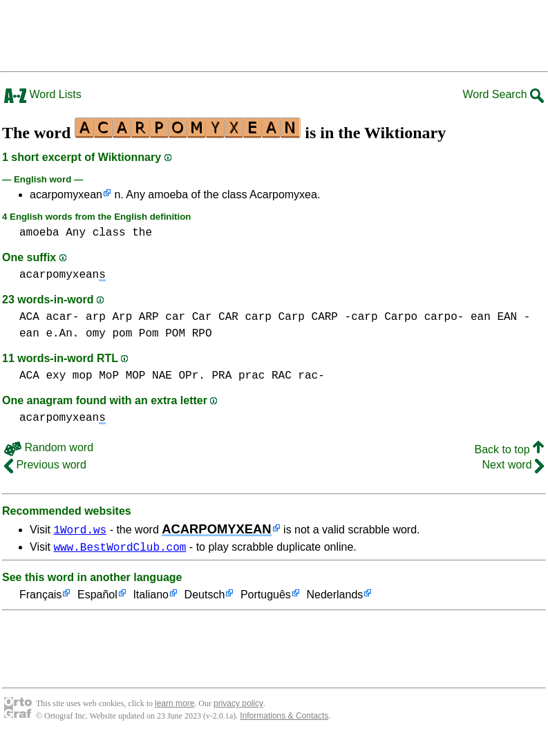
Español (97, 597)
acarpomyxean (66, 194)
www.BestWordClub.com (119, 548)
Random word (48, 447)
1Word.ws (79, 529)
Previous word (45, 465)
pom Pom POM (148, 333)
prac (251, 375)
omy (96, 333)
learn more (174, 705)
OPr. (191, 375)
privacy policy (238, 705)
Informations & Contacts (284, 718)
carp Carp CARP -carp (311, 317)
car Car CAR (201, 317)
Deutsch (205, 597)
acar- (62, 317)
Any (76, 232)
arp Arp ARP (122, 317)
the (142, 232)
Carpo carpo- (424, 317)
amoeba (39, 232)
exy (56, 375)
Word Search (503, 94)
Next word (513, 465)
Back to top (510, 449)
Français (40, 597)
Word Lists (43, 94)
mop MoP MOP (109, 375)
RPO (202, 333)
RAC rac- (298, 375)
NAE (162, 375)
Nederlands (334, 597)
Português (265, 597)
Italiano (151, 597)
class (109, 232)
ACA (29, 317)
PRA (222, 375)
